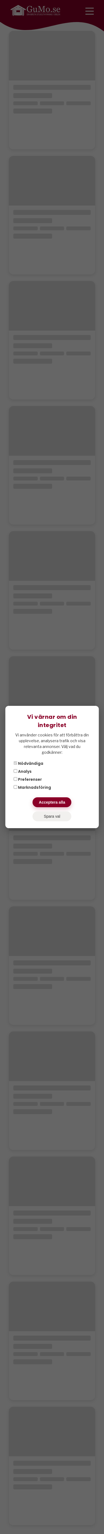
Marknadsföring (32, 787)
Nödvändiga (28, 763)
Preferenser (28, 779)
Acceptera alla (52, 802)
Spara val (52, 816)
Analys (23, 771)
